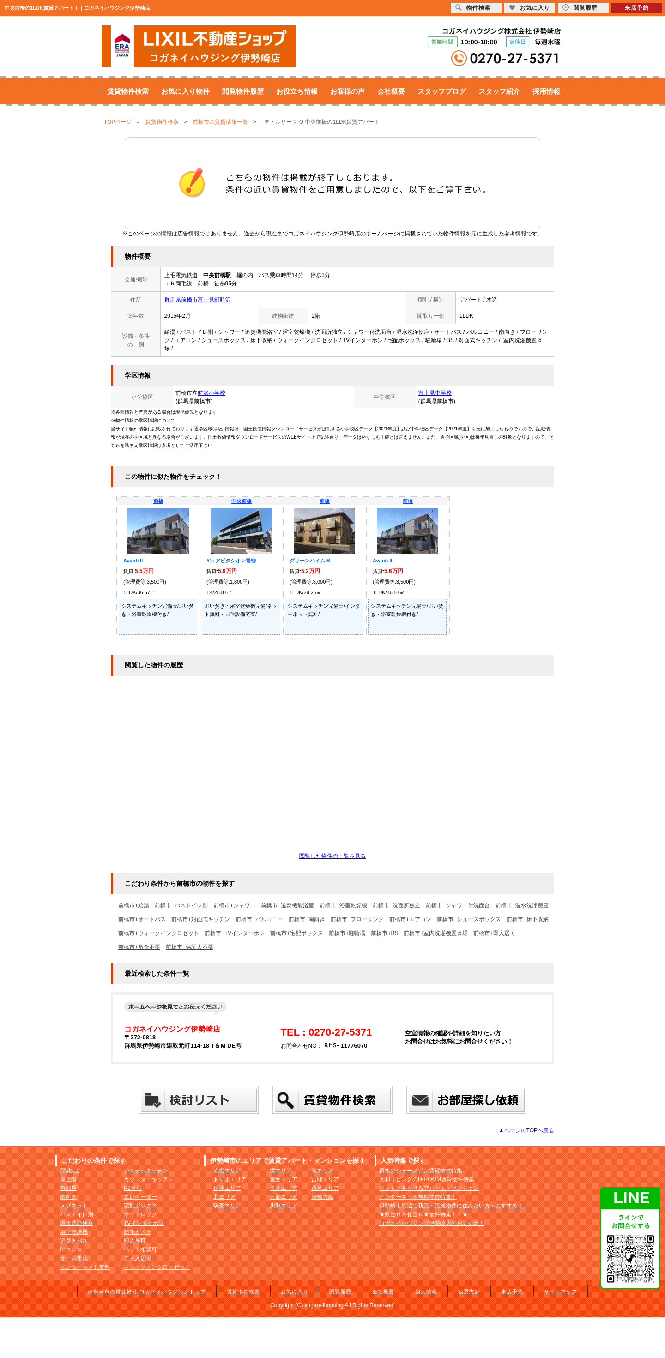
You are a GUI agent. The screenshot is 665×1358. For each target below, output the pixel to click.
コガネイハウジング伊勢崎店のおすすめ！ (431, 1223)
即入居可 (135, 1240)
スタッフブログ (441, 91)
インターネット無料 (85, 1267)
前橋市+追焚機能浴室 (287, 905)
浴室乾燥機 (74, 1232)
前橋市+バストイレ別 (181, 905)
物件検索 (472, 7)
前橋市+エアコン (410, 919)
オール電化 (74, 1258)
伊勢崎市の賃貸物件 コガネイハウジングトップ (147, 1291)
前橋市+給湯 (133, 905)
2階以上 (70, 1170)
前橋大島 (322, 1197)
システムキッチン (146, 1170)
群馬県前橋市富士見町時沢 (197, 299)
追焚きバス (74, 1240)
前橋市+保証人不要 (189, 947)
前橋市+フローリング (357, 919)
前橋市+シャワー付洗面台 (458, 905)
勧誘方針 (469, 1291)
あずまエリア (230, 1179)
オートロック (140, 1214)
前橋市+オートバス (142, 919)
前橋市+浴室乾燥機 (343, 905)
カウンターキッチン (149, 1179)
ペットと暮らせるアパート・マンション (429, 1188)
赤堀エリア (227, 1170)
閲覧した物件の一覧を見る (332, 856)
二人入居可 (137, 1258)
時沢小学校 (211, 393)
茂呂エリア (325, 1188)
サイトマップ (560, 1291)
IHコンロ (71, 1249)
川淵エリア (283, 1205)
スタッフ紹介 (499, 91)
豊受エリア (283, 1179)
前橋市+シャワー (234, 905)
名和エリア (283, 1188)
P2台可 (133, 1188)
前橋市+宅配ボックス (296, 933)
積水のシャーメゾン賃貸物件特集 (420, 1170)
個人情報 (426, 1291)
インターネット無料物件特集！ (418, 1197)
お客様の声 (347, 91)
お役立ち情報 (297, 91)
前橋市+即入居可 (494, 933)
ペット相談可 (140, 1249)
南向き (68, 1197)
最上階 (68, 1179)
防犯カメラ (137, 1232)
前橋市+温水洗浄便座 (522, 905)
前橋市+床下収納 (528, 919)
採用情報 (546, 91)
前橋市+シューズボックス (469, 919)
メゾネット (74, 1205)
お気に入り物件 (185, 91)
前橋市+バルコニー (259, 919)
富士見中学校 (435, 393)
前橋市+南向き (307, 919)
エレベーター (140, 1197)
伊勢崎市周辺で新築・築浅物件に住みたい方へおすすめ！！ (454, 1205)
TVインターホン (144, 1223)
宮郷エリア (325, 1179)
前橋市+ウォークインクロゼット (158, 933)
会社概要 (391, 91)
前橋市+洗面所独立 (396, 905)
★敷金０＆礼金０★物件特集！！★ (423, 1214)
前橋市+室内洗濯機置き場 (436, 933)
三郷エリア (283, 1197)
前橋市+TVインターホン (235, 933)
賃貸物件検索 (128, 91)
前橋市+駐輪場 (347, 933)
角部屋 (68, 1188)
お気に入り (294, 1291)
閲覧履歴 (340, 1291)
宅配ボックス (140, 1205)
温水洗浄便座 (76, 1223)
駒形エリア (227, 1205)
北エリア (224, 1197)
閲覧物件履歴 (243, 91)
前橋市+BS (384, 933)
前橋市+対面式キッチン (200, 919)
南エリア (322, 1170)
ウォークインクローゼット (157, 1267)
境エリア (281, 1170)
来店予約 (512, 1291)
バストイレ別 (76, 1214)
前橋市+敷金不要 (139, 947)
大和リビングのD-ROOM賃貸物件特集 (426, 1179)
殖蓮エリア (227, 1188)
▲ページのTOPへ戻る (526, 1130)
